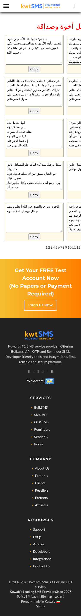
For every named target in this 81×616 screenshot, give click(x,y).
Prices (38, 444)
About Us (42, 468)
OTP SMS (41, 422)
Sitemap (46, 596)
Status (40, 606)
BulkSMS (41, 407)
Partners (41, 497)
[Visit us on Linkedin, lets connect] (33, 371)
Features (41, 475)
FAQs (37, 537)
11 (74, 247)
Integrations (42, 559)
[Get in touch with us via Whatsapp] (29, 371)
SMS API (40, 415)
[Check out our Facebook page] (47, 371)
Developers (41, 551)
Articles (38, 544)
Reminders (42, 429)
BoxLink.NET (63, 582)
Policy (21, 596)
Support (39, 529)
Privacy (33, 596)
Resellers (41, 490)
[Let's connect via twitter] (38, 371)
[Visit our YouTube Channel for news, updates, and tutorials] (52, 371)
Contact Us (41, 566)
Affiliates (41, 505)
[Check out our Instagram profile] (43, 371)
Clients (40, 483)
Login (59, 596)
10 (70, 247)
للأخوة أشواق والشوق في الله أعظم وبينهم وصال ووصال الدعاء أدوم (34, 218)
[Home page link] (40, 6)
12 (78, 247)
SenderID (41, 437)
